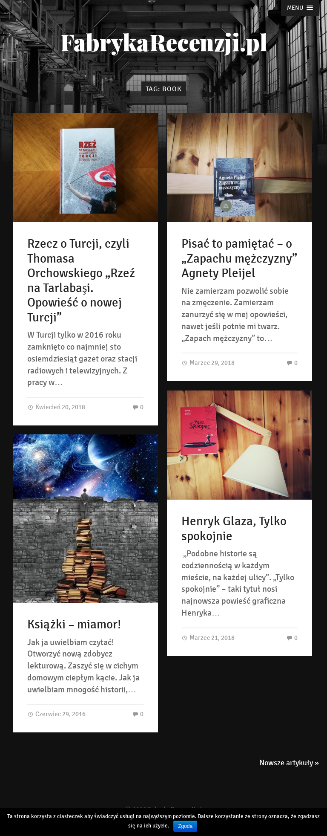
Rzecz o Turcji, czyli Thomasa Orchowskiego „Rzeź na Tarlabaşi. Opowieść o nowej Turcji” (81, 281)
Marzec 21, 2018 (208, 638)
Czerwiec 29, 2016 (56, 714)
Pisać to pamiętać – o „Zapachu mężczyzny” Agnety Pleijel (239, 259)
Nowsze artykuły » (289, 762)
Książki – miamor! (74, 624)
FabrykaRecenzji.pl (163, 41)
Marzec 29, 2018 (208, 363)
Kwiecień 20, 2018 (56, 407)
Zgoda (185, 826)
